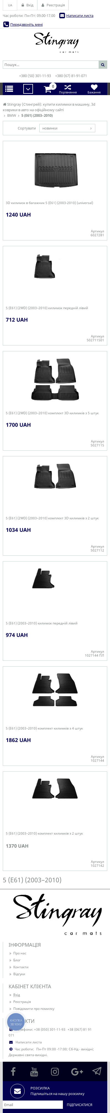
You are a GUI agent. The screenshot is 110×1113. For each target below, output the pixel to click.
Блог (15, 960)
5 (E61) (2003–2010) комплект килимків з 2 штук (44, 833)
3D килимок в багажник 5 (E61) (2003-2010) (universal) (49, 203)
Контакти (19, 967)
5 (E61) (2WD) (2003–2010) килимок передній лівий (47, 308)
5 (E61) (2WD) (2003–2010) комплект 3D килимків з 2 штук (52, 518)
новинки (49, 128)
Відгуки (17, 974)
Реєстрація (20, 1001)
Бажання (94, 89)
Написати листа (79, 15)
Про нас (17, 953)
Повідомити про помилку (31, 1008)
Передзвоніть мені (26, 24)
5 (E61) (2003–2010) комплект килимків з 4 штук (44, 728)
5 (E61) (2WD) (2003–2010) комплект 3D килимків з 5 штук (52, 413)
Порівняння (68, 89)
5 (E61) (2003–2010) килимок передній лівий (42, 623)
